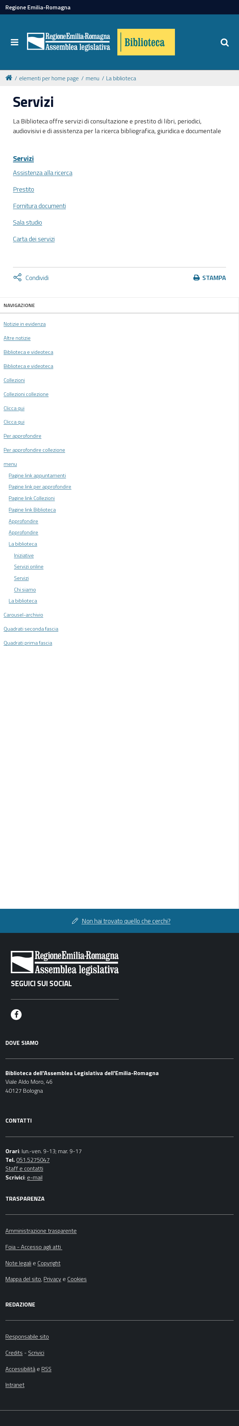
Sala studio (27, 222)
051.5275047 (33, 1159)
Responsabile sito (27, 1336)
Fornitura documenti (39, 206)
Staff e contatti (24, 1168)
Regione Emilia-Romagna (38, 7)
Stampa (214, 278)
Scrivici (36, 1352)
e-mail (34, 1177)
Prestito (23, 189)
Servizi (23, 158)
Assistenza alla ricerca (42, 172)
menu (92, 78)
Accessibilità (20, 1368)
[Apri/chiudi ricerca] (225, 42)
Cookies (77, 1278)
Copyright (48, 1263)
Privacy (52, 1278)
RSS (46, 1368)
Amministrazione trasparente (41, 1230)
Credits (14, 1352)
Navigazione (19, 305)
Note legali (18, 1263)
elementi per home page (49, 78)
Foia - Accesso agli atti (33, 1246)
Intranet (14, 1384)
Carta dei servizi (34, 239)
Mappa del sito (23, 1278)
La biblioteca (121, 78)
